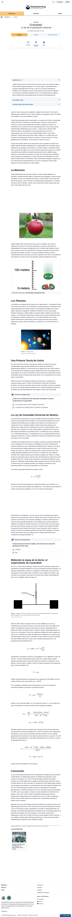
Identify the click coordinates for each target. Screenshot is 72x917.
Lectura (19, 34)
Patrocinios (4, 911)
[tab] (28, 43)
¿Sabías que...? (17, 80)
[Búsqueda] (53, 2)
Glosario (3, 887)
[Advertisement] (36, 59)
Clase (2, 890)
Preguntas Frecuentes (43, 892)
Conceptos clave (17, 100)
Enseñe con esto (52, 34)
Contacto (39, 887)
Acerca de (40, 885)
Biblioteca (7, 17)
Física (15, 17)
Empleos (39, 890)
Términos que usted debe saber (22, 104)
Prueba (36, 34)
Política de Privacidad (22, 915)
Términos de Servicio (33, 915)
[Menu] (2, 2)
